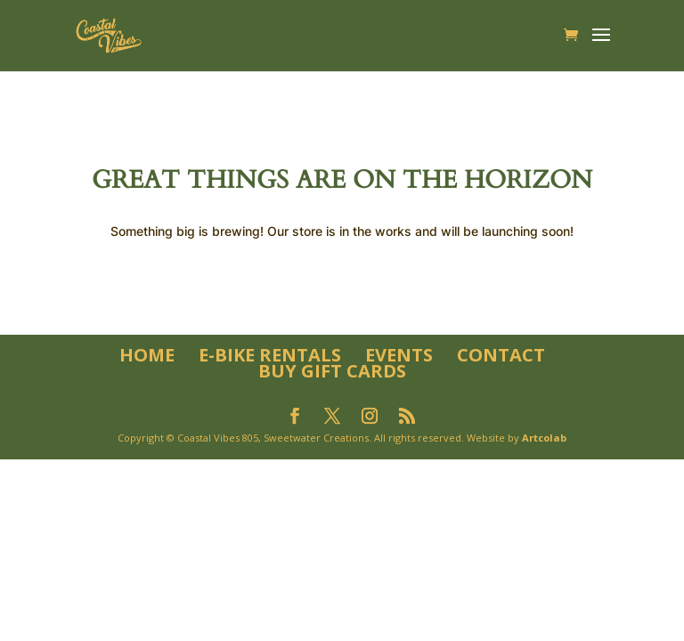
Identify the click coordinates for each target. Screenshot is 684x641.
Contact (501, 355)
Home (147, 355)
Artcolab (544, 437)
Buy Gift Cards (332, 371)
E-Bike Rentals (270, 355)
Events (399, 355)
